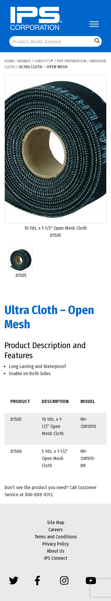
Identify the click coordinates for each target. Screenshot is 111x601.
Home (9, 61)
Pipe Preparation (71, 61)
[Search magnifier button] (97, 40)
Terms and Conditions (55, 537)
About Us (55, 551)
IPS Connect (55, 558)
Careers (55, 529)
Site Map (55, 522)
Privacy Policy (55, 544)
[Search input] (51, 41)
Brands (24, 61)
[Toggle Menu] (94, 24)
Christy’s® (43, 61)
